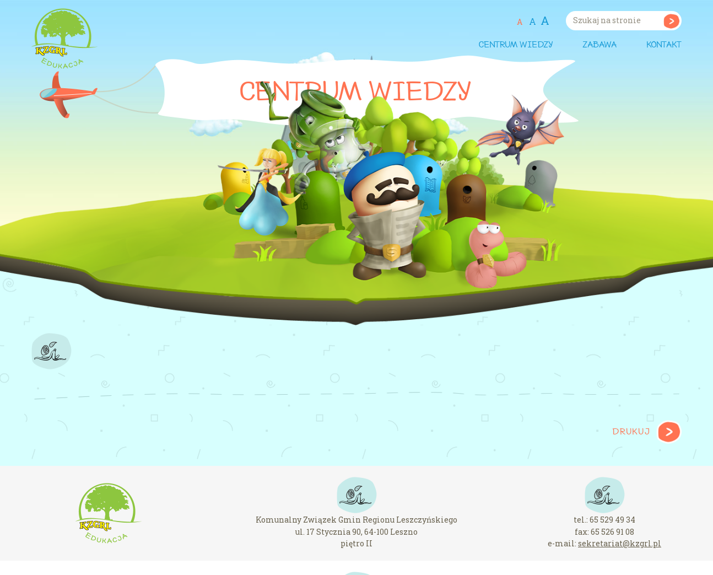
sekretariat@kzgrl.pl (619, 543)
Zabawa (599, 45)
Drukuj (631, 432)
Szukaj (671, 20)
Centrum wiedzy (515, 45)
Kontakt (664, 45)
